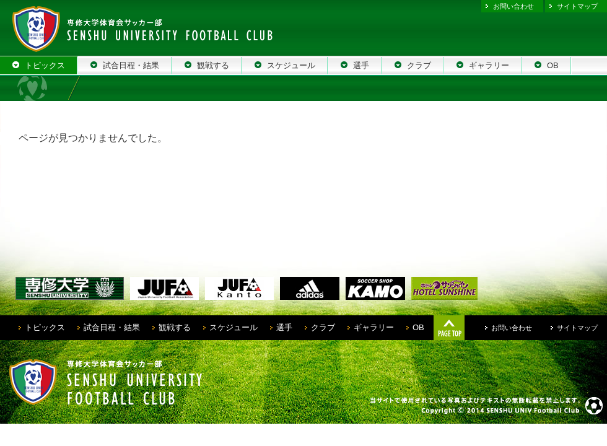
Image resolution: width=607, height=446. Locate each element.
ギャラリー (374, 327)
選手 (284, 327)
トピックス (45, 327)
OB (418, 327)
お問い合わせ (513, 6)
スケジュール (233, 327)
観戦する (175, 327)
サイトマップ (577, 6)
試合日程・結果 (112, 327)
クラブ (323, 327)
